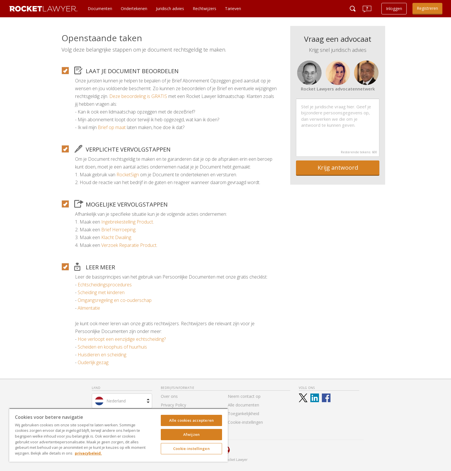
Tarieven (233, 8)
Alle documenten (243, 405)
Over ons (169, 396)
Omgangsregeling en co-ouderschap (115, 300)
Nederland (116, 401)
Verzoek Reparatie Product (128, 245)
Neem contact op (244, 396)
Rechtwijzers (204, 8)
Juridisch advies (170, 8)
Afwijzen (191, 434)
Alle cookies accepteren (191, 420)
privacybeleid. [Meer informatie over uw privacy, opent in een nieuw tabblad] (88, 453)
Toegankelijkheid (243, 413)
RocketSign (127, 174)
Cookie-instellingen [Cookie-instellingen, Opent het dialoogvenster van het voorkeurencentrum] (191, 448)
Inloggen (394, 8)
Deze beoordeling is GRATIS (138, 96)
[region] (118, 435)
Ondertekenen (134, 8)
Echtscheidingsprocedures (105, 284)
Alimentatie (89, 308)
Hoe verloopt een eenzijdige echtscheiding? (122, 339)
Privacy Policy (173, 405)
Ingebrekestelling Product (127, 222)
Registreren (427, 8)
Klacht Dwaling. (116, 237)
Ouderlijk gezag (93, 362)
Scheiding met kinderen (101, 292)
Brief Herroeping (118, 229)
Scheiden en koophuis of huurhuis (112, 347)
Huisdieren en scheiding (102, 354)
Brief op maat (112, 127)
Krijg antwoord (338, 167)
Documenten (100, 8)
